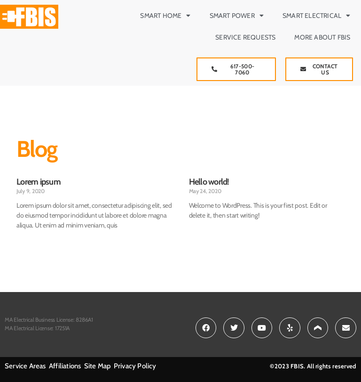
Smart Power (237, 16)
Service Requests (245, 37)
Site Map (98, 366)
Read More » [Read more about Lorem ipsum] (31, 240)
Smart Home (165, 16)
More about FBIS (322, 37)
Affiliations (65, 366)
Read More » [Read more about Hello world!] (204, 231)
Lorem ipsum (38, 182)
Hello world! (209, 182)
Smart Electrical (316, 16)
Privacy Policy (135, 366)
